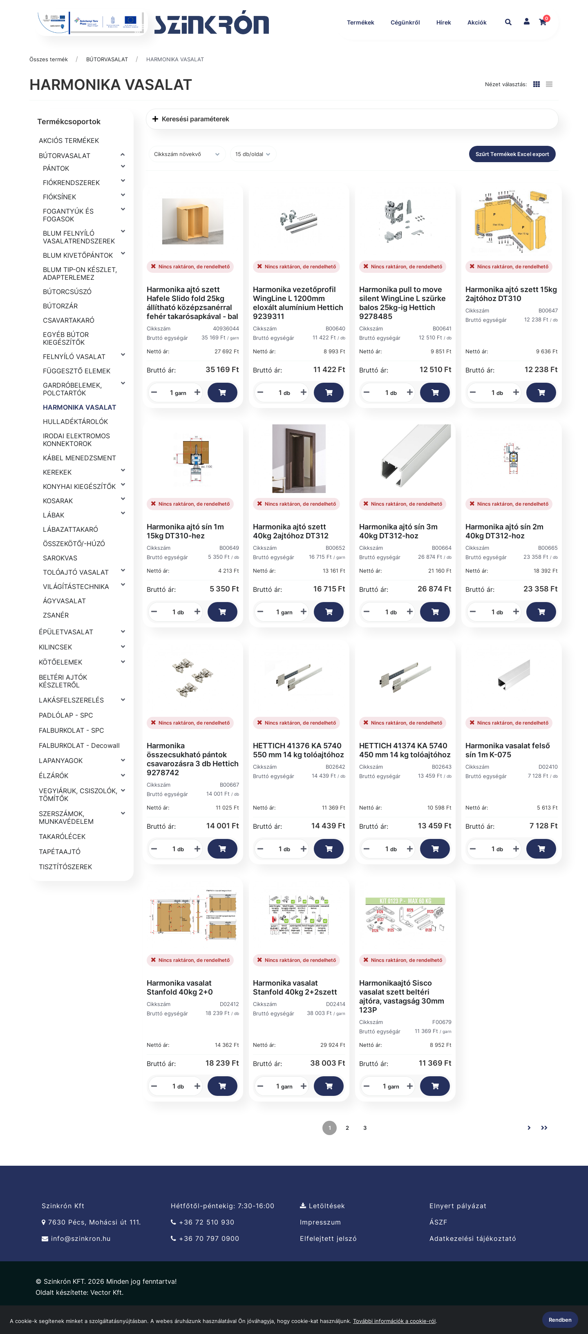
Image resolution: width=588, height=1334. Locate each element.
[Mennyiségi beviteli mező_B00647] (490, 413)
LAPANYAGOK (61, 782)
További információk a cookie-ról (394, 1321)
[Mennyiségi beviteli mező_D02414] (275, 1107)
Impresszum (320, 1243)
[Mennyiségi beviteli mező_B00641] (384, 413)
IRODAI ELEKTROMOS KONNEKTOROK (76, 461)
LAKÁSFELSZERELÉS (71, 721)
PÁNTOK (56, 189)
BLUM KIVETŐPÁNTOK (78, 276)
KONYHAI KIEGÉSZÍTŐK (79, 508)
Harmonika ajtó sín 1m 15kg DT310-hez (185, 552)
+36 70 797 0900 (205, 1260)
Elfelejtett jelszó (328, 1260)
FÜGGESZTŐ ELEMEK (76, 392)
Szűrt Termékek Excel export (512, 175)
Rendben (560, 1319)
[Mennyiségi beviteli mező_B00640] (277, 413)
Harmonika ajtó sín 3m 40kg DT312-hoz (398, 552)
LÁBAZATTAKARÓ (70, 551)
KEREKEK (57, 493)
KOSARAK (58, 522)
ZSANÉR (56, 636)
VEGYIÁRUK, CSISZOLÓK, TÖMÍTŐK (78, 816)
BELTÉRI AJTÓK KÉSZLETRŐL (63, 702)
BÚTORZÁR (60, 327)
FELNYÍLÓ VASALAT (74, 378)
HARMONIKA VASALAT (175, 80)
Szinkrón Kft (63, 1227)
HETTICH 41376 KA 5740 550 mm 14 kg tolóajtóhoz (298, 771)
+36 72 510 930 (203, 1243)
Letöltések (322, 1227)
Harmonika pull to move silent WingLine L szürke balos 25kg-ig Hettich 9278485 (402, 324)
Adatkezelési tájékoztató (472, 1260)
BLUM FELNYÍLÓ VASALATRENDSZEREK (79, 258)
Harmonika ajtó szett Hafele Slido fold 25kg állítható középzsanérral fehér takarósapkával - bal (192, 324)
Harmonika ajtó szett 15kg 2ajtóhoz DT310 (511, 315)
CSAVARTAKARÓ (68, 341)
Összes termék (48, 80)
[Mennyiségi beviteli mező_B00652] (275, 633)
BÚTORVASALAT (107, 80)
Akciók (355, 43)
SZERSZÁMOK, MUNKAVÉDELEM (66, 839)
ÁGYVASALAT (64, 622)
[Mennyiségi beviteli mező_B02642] (277, 870)
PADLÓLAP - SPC (66, 736)
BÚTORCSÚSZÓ (67, 313)
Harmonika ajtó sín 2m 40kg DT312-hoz (504, 552)
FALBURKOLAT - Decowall (79, 767)
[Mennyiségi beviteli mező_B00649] (171, 633)
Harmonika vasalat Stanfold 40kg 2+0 (180, 1008)
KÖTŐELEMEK (60, 683)
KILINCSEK (55, 668)
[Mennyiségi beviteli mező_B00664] (384, 633)
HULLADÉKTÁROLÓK (75, 443)
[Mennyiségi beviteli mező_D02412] (171, 1107)
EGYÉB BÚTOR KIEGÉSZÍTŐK (66, 360)
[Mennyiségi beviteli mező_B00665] (490, 633)
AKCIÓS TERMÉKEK (69, 162)
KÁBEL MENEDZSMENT (79, 479)
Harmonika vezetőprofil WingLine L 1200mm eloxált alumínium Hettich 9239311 (298, 324)
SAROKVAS (60, 579)
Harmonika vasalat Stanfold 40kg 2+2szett (295, 1008)
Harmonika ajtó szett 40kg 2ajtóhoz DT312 (291, 552)
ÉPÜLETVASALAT (66, 653)
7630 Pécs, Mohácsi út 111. (91, 1243)
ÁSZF (438, 1243)
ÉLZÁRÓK (53, 797)
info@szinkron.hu (76, 1260)
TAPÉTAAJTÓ (59, 873)
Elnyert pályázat (458, 1227)
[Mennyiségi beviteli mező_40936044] (168, 413)
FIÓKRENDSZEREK (71, 204)
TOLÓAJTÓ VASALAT (76, 593)
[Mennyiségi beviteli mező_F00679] (381, 1107)
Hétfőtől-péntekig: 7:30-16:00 (223, 1227)
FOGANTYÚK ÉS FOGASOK (68, 236)
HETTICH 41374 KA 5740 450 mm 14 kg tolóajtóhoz (405, 771)
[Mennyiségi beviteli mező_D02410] (490, 870)
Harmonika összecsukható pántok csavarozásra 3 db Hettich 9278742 (193, 780)
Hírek (442, 22)
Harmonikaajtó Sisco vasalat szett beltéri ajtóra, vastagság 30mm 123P (401, 1017)
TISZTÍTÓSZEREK (65, 888)
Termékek (359, 22)
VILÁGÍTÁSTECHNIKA (76, 608)
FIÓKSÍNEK (59, 218)
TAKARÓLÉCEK (62, 858)
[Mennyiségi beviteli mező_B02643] (384, 870)
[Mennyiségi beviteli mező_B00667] (171, 870)
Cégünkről (404, 22)
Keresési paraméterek (190, 140)
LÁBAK (53, 536)
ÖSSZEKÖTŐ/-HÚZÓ (74, 565)
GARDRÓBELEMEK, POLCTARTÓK (72, 410)
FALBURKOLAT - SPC (71, 751)
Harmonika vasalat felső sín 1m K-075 (507, 771)
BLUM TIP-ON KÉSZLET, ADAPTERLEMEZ (80, 295)
